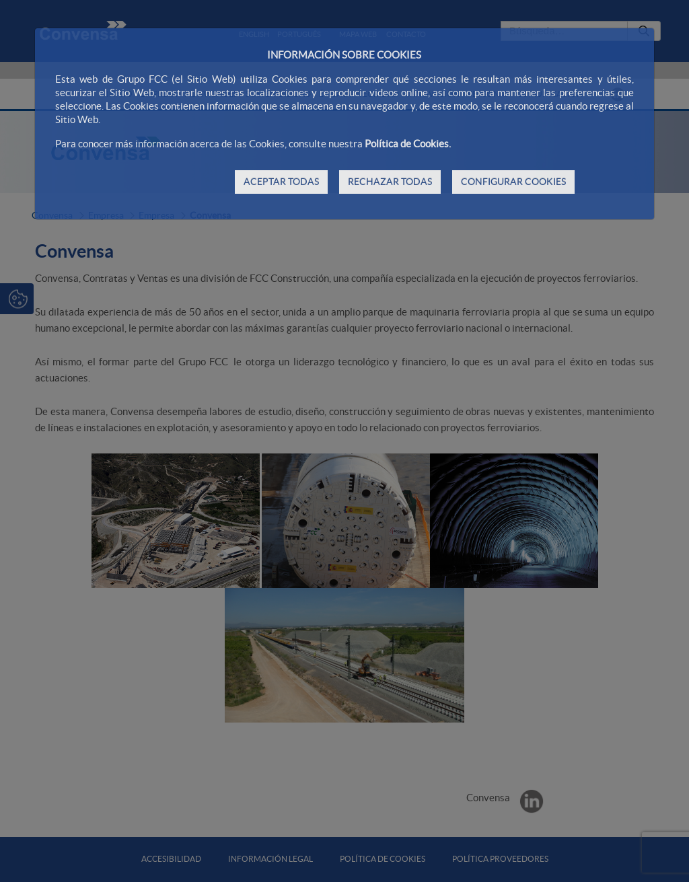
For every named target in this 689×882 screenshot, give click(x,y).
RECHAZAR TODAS (390, 181)
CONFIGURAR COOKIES (513, 181)
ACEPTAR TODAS (281, 181)
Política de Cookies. (408, 143)
